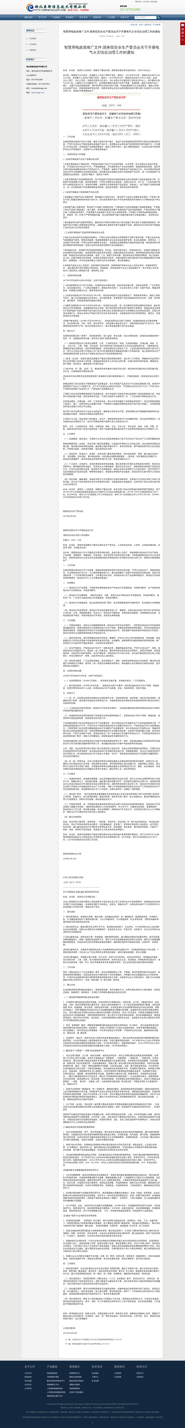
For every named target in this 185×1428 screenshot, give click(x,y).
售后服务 (95, 1373)
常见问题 (95, 1381)
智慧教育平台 (74, 1373)
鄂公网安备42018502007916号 (128, 1404)
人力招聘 (111, 17)
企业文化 (28, 1385)
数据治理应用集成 (76, 1381)
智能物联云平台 (53, 1385)
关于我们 (70, 1408)
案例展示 (70, 17)
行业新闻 (156, 25)
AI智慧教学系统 (53, 1377)
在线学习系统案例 (76, 1392)
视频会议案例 (74, 1385)
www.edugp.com (38, 93)
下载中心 (95, 1377)
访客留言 (140, 1377)
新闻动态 (148, 25)
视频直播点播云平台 (55, 1396)
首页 (141, 25)
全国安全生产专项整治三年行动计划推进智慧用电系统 (93, 1340)
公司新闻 (32, 39)
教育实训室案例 (75, 1377)
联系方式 (125, 17)
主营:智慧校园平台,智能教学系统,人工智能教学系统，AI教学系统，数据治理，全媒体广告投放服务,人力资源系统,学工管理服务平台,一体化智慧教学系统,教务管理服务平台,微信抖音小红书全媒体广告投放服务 (92, 1412)
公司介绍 (28, 1373)
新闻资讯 (97, 17)
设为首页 (146, 1)
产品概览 (56, 17)
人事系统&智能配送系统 (56, 1392)
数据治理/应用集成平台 (56, 1381)
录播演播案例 (74, 1388)
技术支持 (83, 17)
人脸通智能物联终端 (55, 1388)
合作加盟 (28, 1381)
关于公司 (42, 17)
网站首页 (138, 1)
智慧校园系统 (52, 1373)
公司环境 (28, 1388)
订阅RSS (84, 1408)
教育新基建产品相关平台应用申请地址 (87, 1344)
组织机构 (28, 1377)
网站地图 (154, 1)
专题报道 (32, 50)
